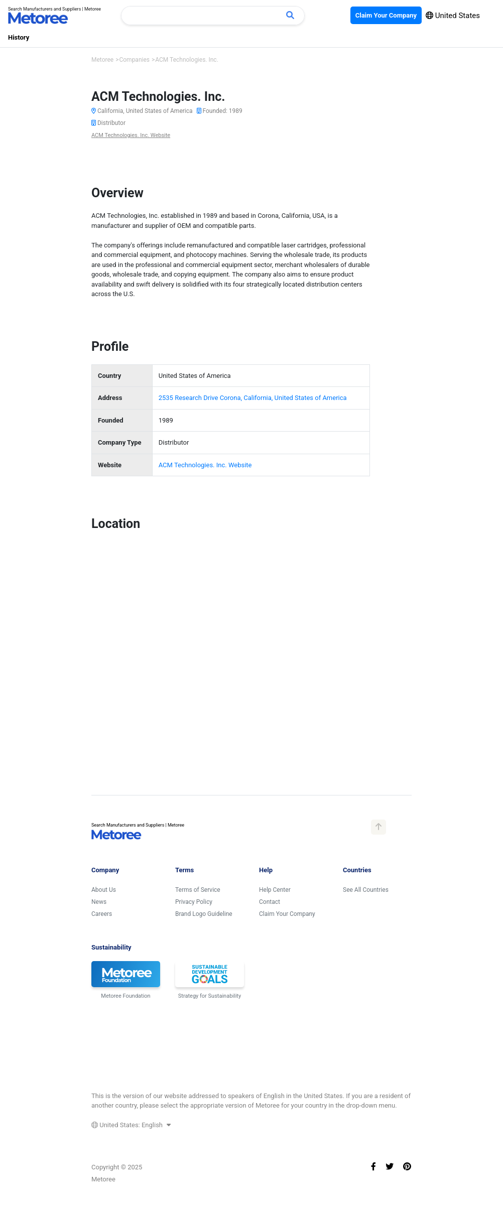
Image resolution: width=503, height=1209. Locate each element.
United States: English (131, 1125)
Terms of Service (197, 889)
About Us (103, 889)
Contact (269, 901)
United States (453, 15)
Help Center (275, 889)
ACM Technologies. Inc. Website (130, 135)
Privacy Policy (193, 901)
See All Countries (366, 889)
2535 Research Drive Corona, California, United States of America (253, 397)
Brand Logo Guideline (203, 913)
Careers (101, 913)
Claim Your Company (287, 913)
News (98, 901)
